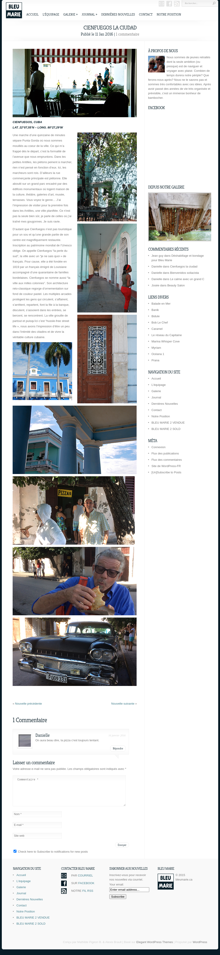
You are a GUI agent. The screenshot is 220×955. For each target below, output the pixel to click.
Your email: (116, 890)
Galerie (70, 14)
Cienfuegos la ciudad (183, 266)
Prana (155, 360)
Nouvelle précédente (28, 703)
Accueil (32, 14)
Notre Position (169, 14)
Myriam (156, 347)
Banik (155, 310)
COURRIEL (85, 881)
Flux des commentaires (166, 459)
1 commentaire (127, 34)
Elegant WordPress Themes (154, 947)
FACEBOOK (86, 888)
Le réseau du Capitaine (166, 335)
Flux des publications (165, 453)
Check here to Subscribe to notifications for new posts (51, 857)
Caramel (157, 328)
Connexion (158, 447)
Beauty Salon (176, 285)
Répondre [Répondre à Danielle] (118, 748)
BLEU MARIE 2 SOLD (166, 429)
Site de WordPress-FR (166, 466)
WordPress (200, 947)
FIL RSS (87, 896)
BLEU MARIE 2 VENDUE (168, 422)
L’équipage (51, 14)
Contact (146, 14)
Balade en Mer (161, 303)
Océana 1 (157, 354)
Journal (89, 14)
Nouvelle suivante (123, 703)
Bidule (155, 316)
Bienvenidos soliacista (184, 272)
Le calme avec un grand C (187, 279)
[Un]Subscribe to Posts (166, 472)
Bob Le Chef (159, 322)
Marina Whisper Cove (165, 341)
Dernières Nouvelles (118, 14)
